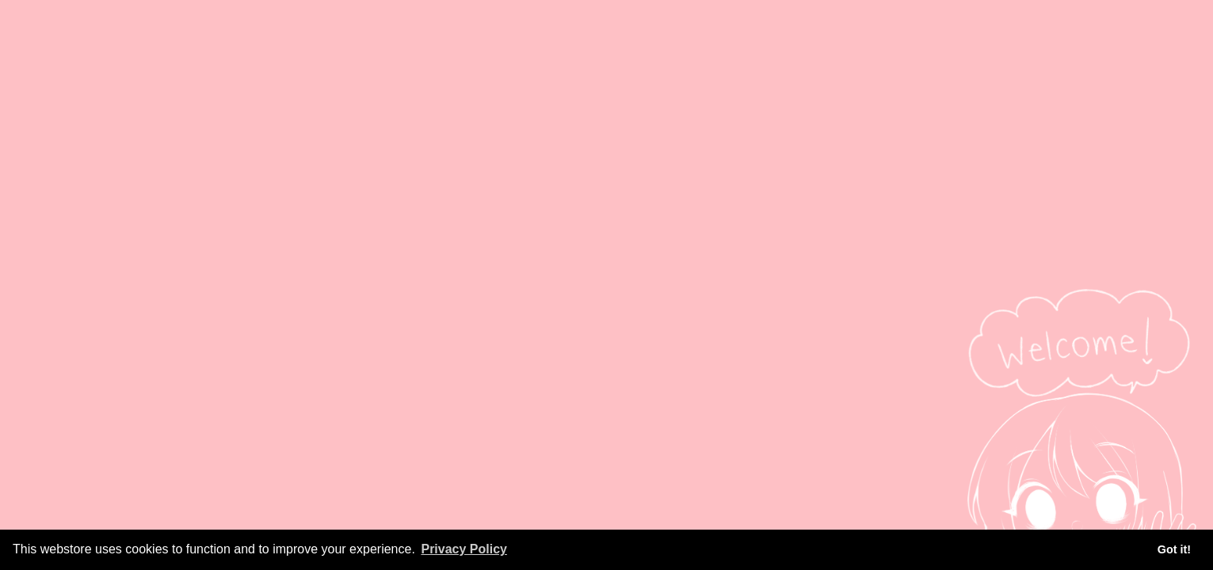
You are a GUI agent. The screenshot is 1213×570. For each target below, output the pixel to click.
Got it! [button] (1174, 549)
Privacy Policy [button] (464, 549)
